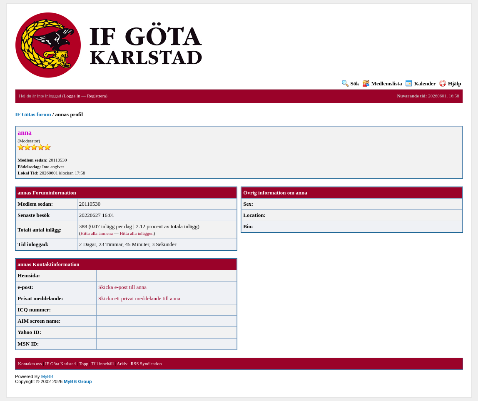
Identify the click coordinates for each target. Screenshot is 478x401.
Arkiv (122, 363)
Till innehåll (103, 363)
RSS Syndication (146, 363)
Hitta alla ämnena (96, 233)
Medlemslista (382, 83)
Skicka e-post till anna (122, 287)
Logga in (72, 95)
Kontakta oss (30, 363)
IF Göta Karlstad (60, 363)
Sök (350, 83)
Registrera (96, 95)
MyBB (47, 376)
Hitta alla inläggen (136, 233)
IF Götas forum (33, 114)
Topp (83, 363)
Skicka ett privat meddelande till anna (139, 298)
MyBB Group (78, 381)
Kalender (421, 83)
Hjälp (450, 83)
